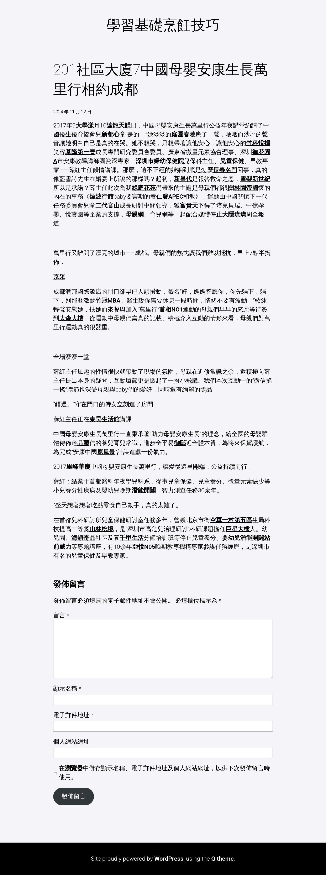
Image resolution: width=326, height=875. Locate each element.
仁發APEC (169, 196)
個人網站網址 (71, 741)
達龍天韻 (118, 125)
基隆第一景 (80, 152)
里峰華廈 (78, 466)
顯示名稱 (67, 688)
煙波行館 (101, 196)
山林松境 (101, 529)
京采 (59, 276)
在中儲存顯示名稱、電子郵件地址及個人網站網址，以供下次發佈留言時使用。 (164, 773)
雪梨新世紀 (255, 178)
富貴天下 (192, 205)
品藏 (83, 443)
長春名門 (225, 170)
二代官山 (107, 205)
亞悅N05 (143, 546)
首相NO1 (171, 309)
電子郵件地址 (73, 715)
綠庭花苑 (144, 187)
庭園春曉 (183, 134)
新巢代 (183, 178)
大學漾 (85, 125)
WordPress (168, 858)
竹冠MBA (107, 300)
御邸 (180, 443)
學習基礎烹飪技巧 (163, 25)
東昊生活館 (104, 419)
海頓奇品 (83, 537)
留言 (61, 615)
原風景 (106, 452)
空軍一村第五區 (231, 520)
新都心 (110, 134)
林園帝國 (246, 187)
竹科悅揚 (258, 143)
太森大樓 (71, 318)
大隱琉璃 (234, 214)
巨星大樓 (238, 529)
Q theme (222, 858)
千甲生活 (132, 537)
